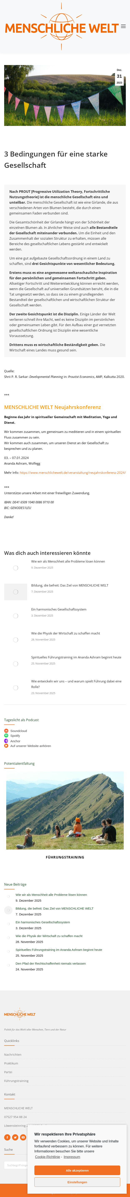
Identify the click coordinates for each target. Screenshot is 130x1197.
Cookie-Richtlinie (47, 1157)
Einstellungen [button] (77, 1182)
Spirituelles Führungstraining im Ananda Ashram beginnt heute (76, 657)
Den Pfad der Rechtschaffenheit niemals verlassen (51, 963)
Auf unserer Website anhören (27, 746)
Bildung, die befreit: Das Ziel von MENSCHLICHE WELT (69, 585)
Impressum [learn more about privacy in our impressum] (72, 1157)
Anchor (12, 741)
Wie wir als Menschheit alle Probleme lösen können (68, 561)
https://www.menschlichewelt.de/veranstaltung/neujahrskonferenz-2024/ (73, 472)
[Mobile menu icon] (123, 26)
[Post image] (15, 568)
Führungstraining (65, 857)
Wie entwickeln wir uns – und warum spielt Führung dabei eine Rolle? (76, 684)
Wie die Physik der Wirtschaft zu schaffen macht (65, 633)
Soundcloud (15, 731)
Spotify (12, 735)
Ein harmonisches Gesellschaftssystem (58, 609)
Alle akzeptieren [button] (77, 1170)
